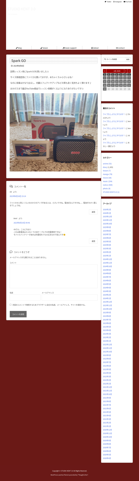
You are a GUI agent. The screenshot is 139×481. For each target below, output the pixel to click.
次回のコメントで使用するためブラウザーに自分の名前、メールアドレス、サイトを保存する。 (49, 304)
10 (113, 82)
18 (117, 85)
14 (129, 82)
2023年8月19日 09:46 (22, 222)
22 (105, 89)
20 (125, 85)
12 (121, 82)
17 (113, 85)
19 (121, 85)
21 (129, 85)
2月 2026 (117, 71)
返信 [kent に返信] (93, 241)
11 (117, 82)
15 (105, 85)
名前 (11, 292)
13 (125, 82)
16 (109, 85)
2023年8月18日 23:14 (18, 196)
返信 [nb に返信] (93, 211)
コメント (13, 262)
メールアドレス (48, 292)
